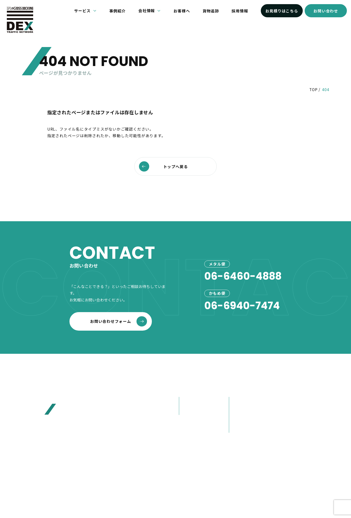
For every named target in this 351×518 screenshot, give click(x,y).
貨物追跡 (211, 10)
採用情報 (240, 10)
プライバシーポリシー (199, 480)
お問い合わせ (325, 10)
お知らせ (288, 388)
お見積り (288, 413)
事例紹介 (117, 10)
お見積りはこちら (281, 10)
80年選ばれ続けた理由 (252, 410)
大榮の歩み (242, 419)
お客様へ (182, 10)
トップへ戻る (163, 166)
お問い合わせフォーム (118, 321)
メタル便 (189, 401)
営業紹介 (240, 428)
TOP (313, 89)
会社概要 (240, 401)
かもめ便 (189, 410)
